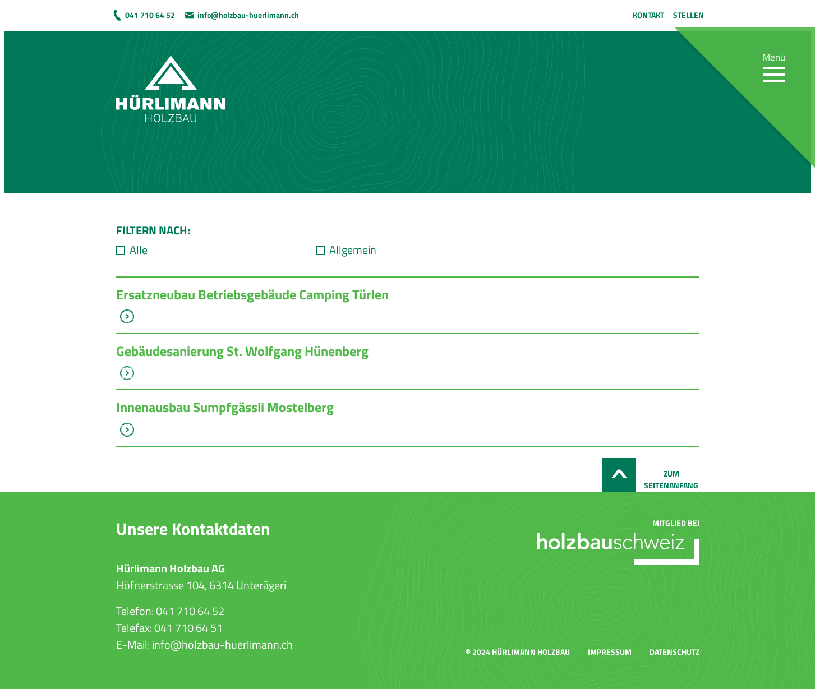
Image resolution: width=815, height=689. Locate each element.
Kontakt (648, 15)
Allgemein (352, 250)
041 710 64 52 (150, 15)
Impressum (610, 652)
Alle (139, 250)
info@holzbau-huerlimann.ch (248, 15)
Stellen (688, 15)
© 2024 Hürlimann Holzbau (518, 652)
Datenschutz (674, 652)
